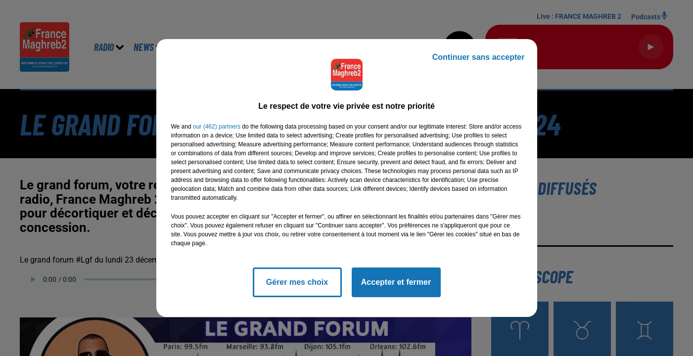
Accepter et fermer (396, 282)
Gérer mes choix (297, 282)
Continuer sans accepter (478, 57)
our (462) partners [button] (216, 126)
